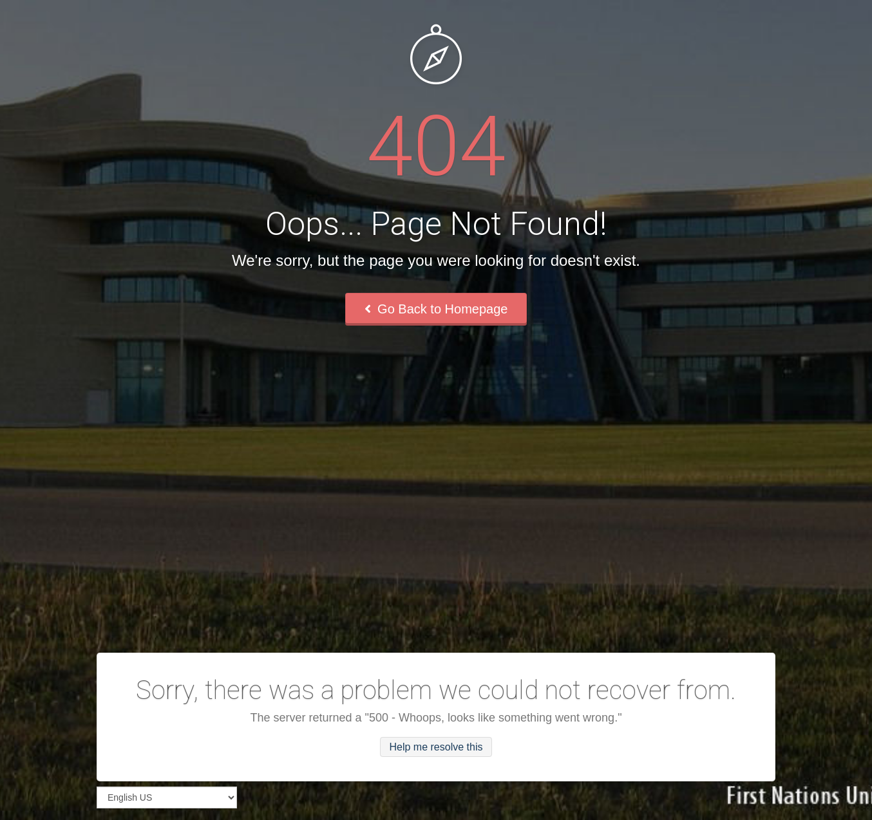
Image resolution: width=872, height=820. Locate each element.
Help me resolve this (436, 746)
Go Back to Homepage (436, 309)
